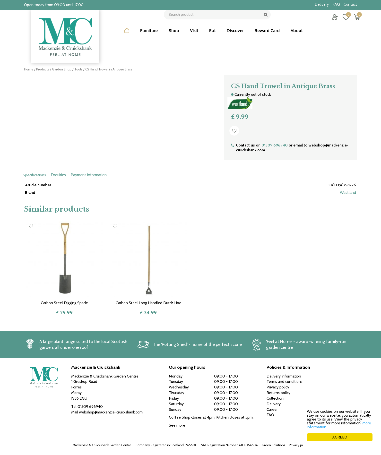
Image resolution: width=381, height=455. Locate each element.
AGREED (339, 437)
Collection (275, 398)
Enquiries (58, 174)
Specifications (34, 175)
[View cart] (353, 20)
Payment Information (89, 174)
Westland (348, 192)
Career (272, 409)
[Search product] (215, 21)
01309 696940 (274, 145)
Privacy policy (299, 445)
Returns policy (278, 392)
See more (177, 425)
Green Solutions (273, 445)
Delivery (274, 404)
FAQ (270, 414)
